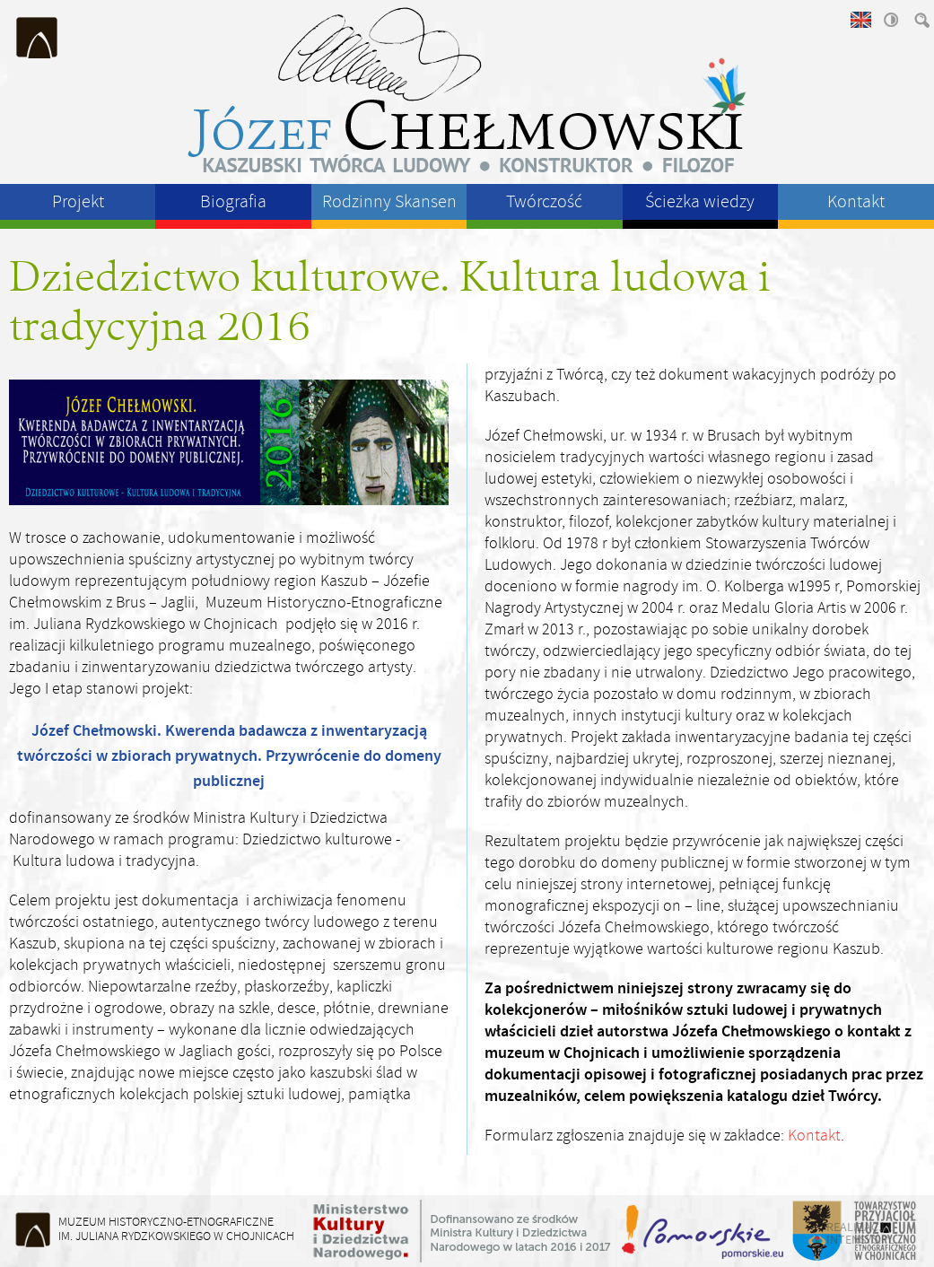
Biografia (233, 201)
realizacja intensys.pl (860, 1232)
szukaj (920, 20)
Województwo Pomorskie (704, 1231)
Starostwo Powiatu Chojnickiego (816, 1231)
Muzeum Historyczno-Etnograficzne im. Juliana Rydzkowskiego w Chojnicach (37, 37)
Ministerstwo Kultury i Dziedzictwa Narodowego (462, 1231)
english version (859, 20)
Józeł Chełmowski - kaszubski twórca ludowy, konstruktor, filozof (467, 89)
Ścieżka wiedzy (700, 201)
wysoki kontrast (890, 20)
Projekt (78, 201)
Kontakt (856, 201)
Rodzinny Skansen (389, 201)
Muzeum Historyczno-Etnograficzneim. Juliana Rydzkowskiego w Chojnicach (176, 1229)
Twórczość (544, 201)
